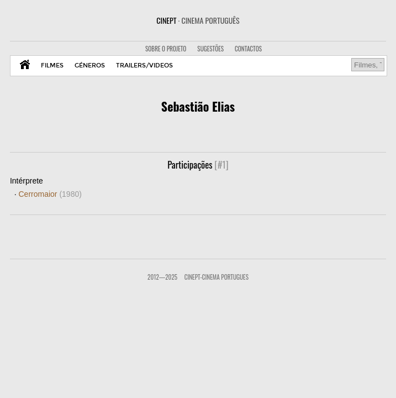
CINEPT (197, 20)
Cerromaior (49, 194)
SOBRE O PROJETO (165, 48)
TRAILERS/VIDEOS (144, 65)
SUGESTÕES (210, 48)
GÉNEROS (90, 65)
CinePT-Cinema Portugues (216, 277)
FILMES (52, 65)
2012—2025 (162, 277)
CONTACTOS (248, 48)
